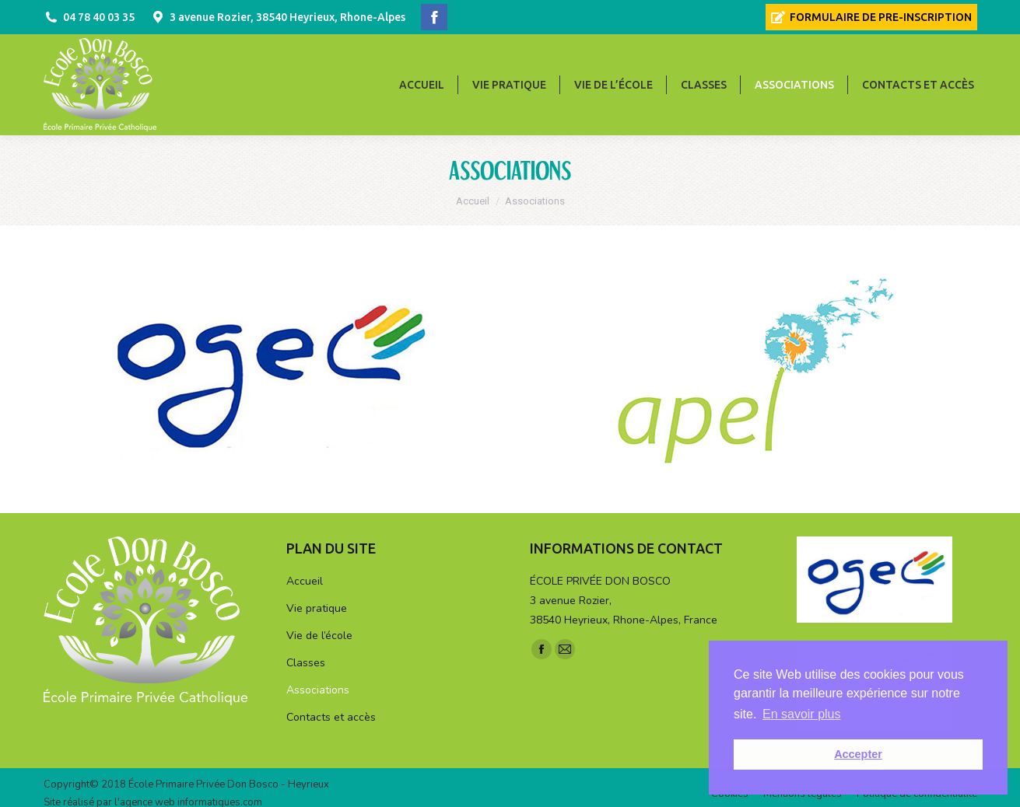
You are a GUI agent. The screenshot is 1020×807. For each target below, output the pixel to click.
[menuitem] (871, 17)
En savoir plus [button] (801, 714)
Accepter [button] (858, 754)
